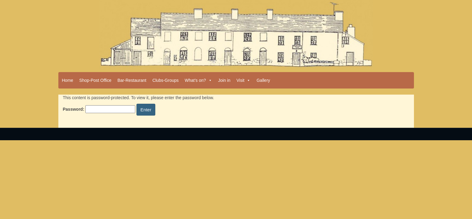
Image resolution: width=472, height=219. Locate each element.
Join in (224, 80)
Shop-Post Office (95, 80)
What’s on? (198, 80)
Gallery (263, 80)
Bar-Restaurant (131, 80)
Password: (99, 109)
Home (67, 80)
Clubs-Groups (165, 80)
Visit (243, 80)
